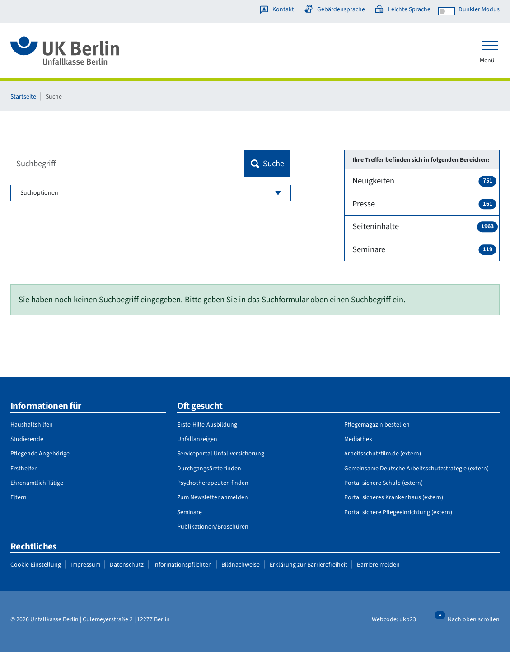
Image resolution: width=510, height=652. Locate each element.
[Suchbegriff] (127, 163)
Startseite (23, 96)
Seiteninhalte (425, 226)
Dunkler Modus (479, 9)
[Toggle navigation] (490, 45)
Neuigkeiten (424, 181)
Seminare (424, 249)
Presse (424, 204)
